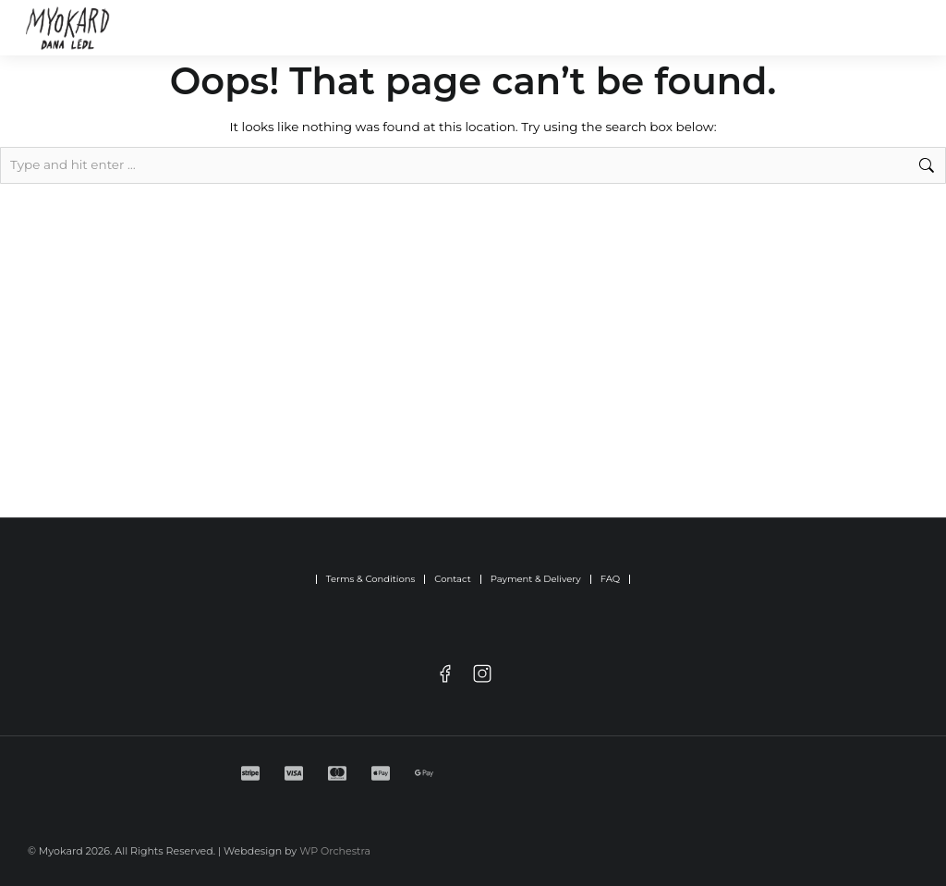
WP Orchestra (334, 850)
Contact (452, 579)
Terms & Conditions (371, 579)
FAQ (610, 579)
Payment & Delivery (536, 579)
